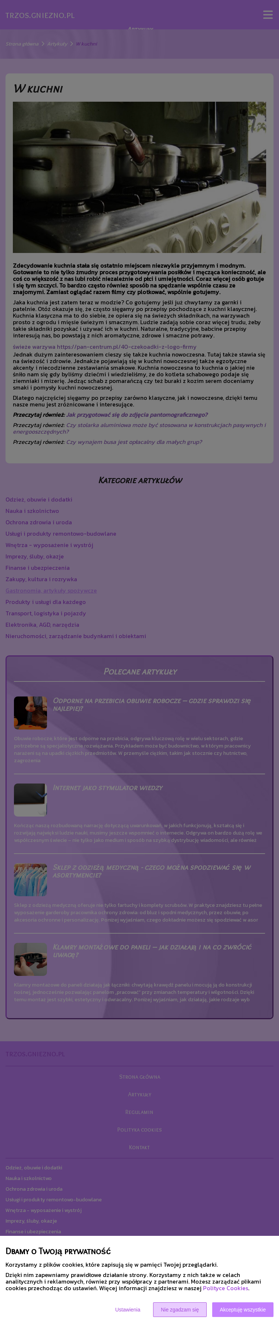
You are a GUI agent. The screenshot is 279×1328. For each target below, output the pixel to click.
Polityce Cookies (225, 1288)
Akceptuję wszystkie (243, 1310)
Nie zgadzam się (180, 1310)
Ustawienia (127, 1310)
